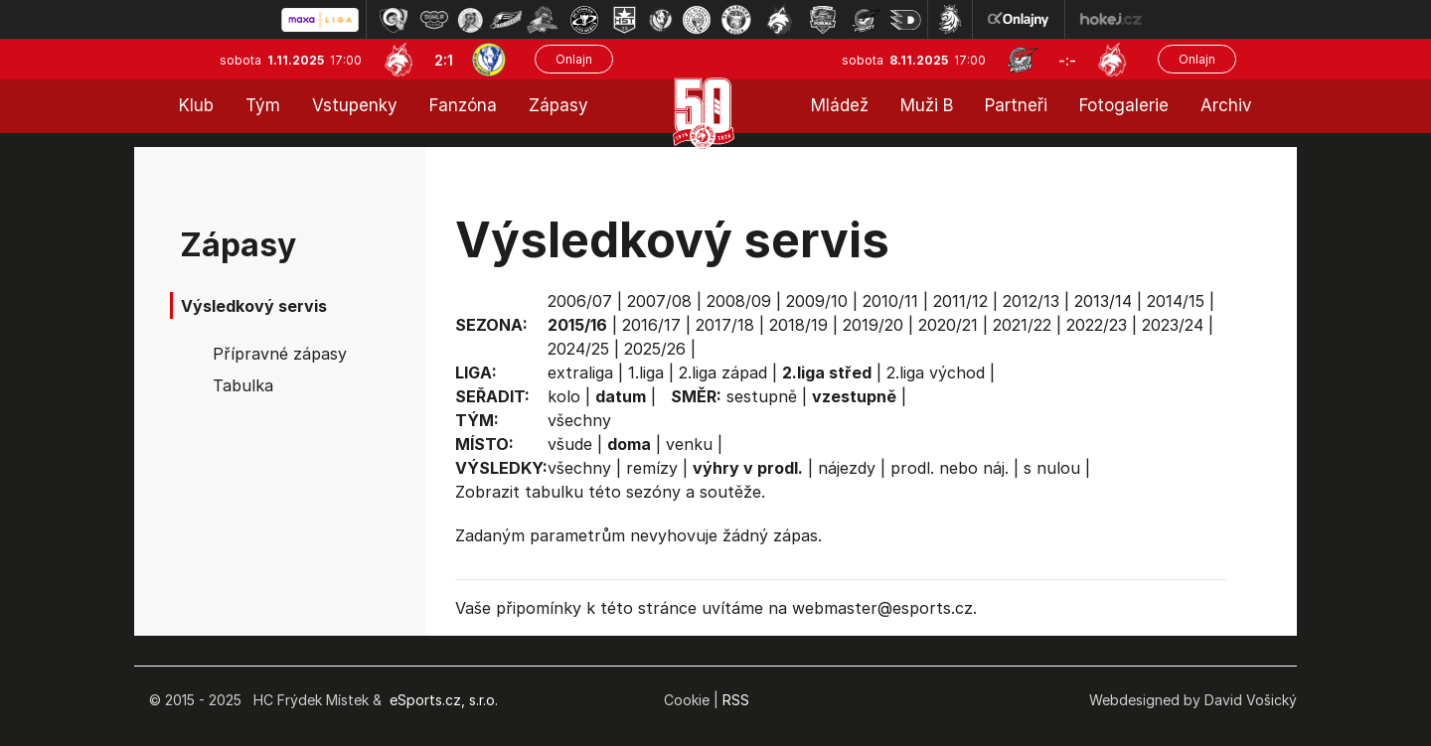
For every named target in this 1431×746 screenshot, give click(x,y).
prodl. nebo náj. (949, 468)
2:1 (443, 60)
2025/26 (655, 349)
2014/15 (1175, 301)
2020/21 (948, 325)
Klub (196, 105)
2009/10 (817, 301)
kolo (564, 396)
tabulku (554, 492)
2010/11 (890, 301)
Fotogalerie (1124, 105)
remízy (652, 468)
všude (570, 444)
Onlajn (574, 59)
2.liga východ (935, 372)
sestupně (761, 396)
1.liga (646, 372)
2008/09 (739, 301)
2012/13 (1031, 301)
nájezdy (846, 468)
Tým (262, 105)
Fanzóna (463, 105)
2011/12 (960, 301)
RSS (735, 699)
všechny (579, 420)
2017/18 (725, 325)
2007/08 (659, 301)
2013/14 (1103, 301)
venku (689, 444)
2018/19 (798, 325)
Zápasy (558, 105)
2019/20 (873, 325)
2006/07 (580, 301)
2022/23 (1096, 325)
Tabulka (243, 385)
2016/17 (651, 325)
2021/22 (1022, 325)
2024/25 (578, 349)
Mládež (840, 105)
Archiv (1226, 105)
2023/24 (1172, 325)
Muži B (926, 105)
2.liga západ (723, 372)
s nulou (1052, 468)
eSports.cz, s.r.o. (444, 699)
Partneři (1016, 105)
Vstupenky (355, 105)
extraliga (580, 372)
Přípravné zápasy (280, 354)
